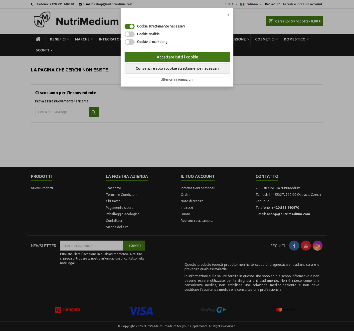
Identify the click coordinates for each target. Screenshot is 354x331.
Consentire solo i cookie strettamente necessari (177, 68)
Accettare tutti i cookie (177, 57)
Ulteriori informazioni (177, 79)
